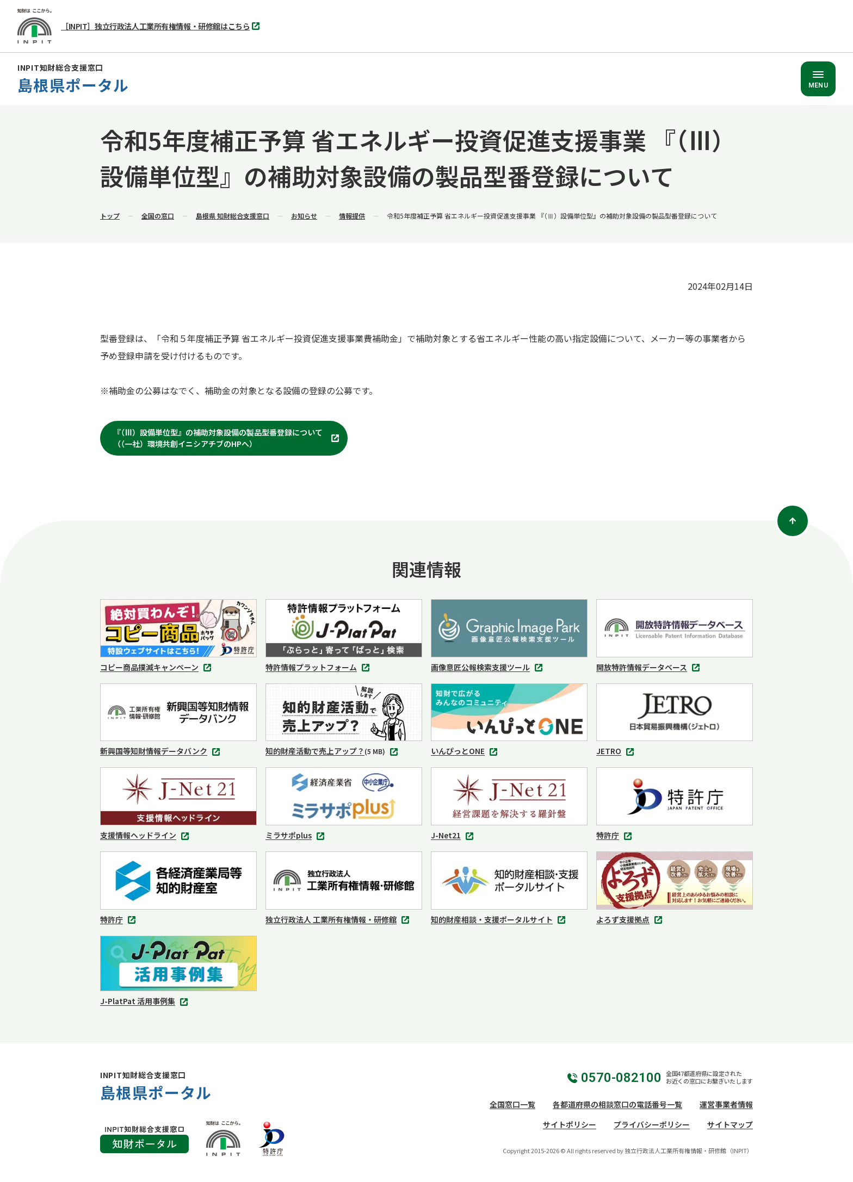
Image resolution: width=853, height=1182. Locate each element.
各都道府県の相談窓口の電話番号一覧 (617, 1104)
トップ (110, 215)
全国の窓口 (157, 215)
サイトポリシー (569, 1124)
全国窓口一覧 (512, 1104)
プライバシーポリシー (652, 1124)
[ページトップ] (792, 520)
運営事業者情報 (726, 1104)
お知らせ (304, 215)
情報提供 (352, 215)
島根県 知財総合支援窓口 (232, 215)
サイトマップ (730, 1124)
